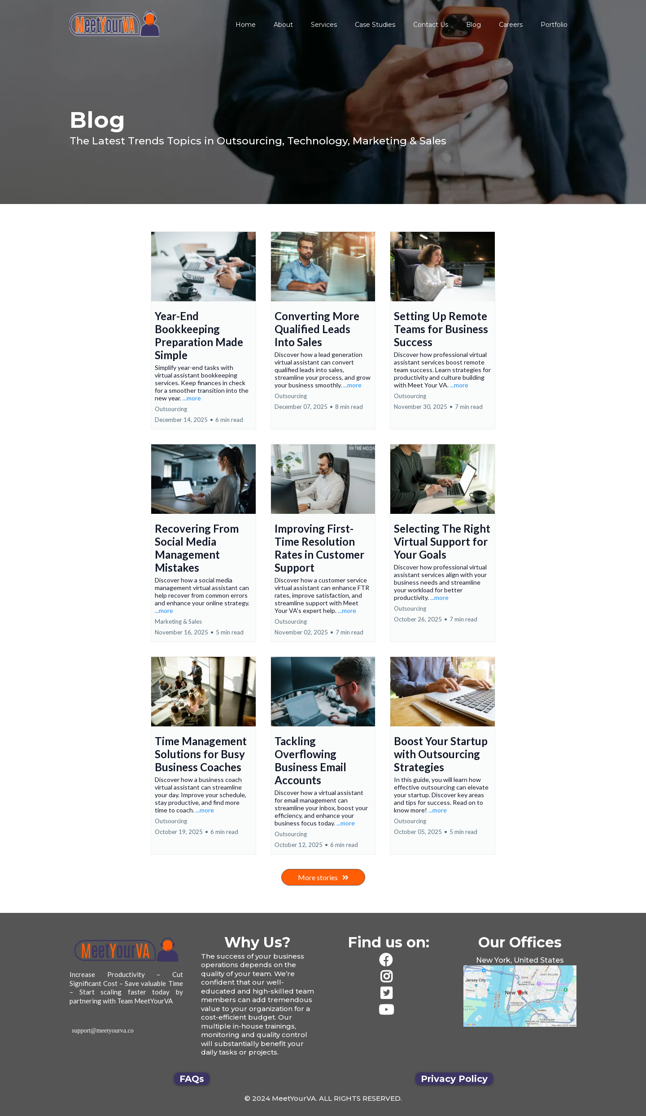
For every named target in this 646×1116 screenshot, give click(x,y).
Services (324, 25)
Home (246, 25)
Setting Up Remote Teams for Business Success (441, 328)
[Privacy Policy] (454, 1079)
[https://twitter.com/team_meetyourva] (388, 993)
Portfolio (554, 25)
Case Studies (375, 25)
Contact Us (430, 25)
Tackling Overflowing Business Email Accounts (310, 760)
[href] (520, 996)
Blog (473, 25)
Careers (511, 25)
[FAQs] (192, 1079)
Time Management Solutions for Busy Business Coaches (201, 753)
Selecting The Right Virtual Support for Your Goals (442, 541)
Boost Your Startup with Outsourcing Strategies (441, 753)
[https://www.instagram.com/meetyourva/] (388, 976)
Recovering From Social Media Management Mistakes (197, 548)
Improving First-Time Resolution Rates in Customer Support (319, 548)
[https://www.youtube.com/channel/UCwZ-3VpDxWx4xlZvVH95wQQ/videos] (388, 1010)
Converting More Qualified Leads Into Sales (317, 328)
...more (192, 398)
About (283, 25)
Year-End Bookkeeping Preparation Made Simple (199, 335)
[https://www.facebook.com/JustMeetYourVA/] (388, 960)
